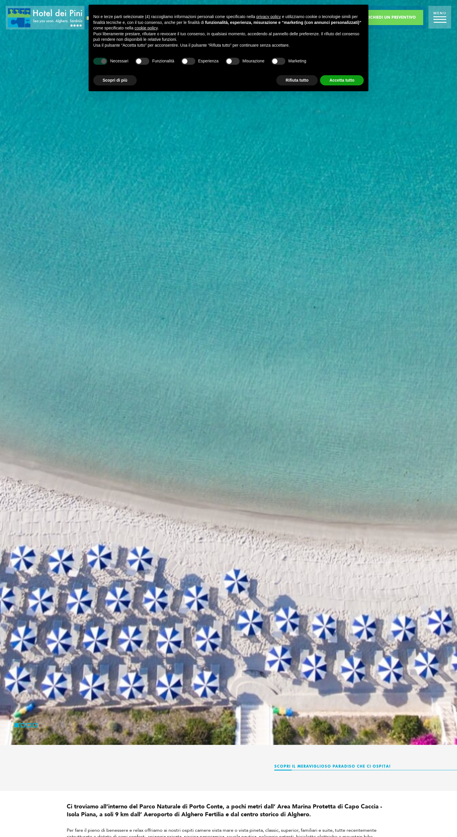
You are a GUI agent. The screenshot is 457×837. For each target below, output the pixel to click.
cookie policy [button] (146, 28)
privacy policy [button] (268, 16)
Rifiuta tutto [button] (297, 80)
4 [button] (35, 725)
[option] (228, 372)
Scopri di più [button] (115, 80)
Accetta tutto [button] (341, 80)
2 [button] (23, 725)
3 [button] (29, 725)
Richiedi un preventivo (391, 17)
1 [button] (17, 725)
